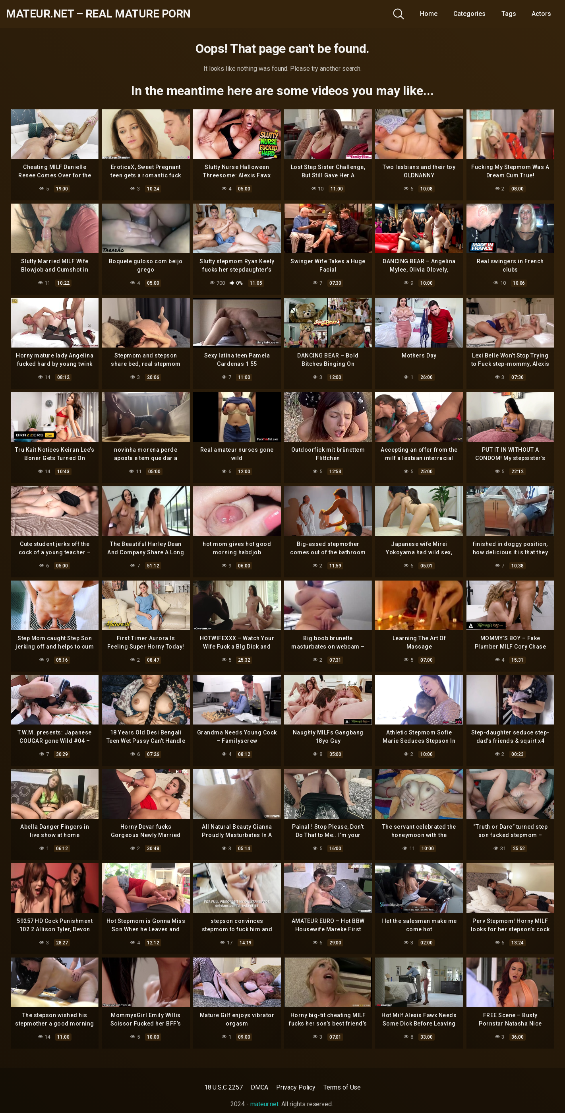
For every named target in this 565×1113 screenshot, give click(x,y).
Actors (541, 13)
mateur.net (264, 1104)
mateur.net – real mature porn (98, 14)
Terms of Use (342, 1087)
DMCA (260, 1087)
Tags (508, 13)
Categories (469, 13)
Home (428, 13)
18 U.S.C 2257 (223, 1087)
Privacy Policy (295, 1087)
